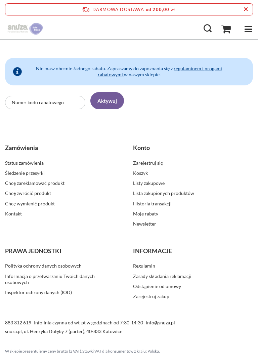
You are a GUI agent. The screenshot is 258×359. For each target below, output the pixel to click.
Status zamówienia (24, 163)
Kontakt (13, 213)
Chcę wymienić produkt (30, 203)
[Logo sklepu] (25, 29)
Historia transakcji (152, 203)
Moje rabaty (145, 213)
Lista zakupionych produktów (163, 193)
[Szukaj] (207, 29)
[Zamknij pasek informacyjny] (246, 9)
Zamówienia (21, 147)
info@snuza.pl (160, 322)
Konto (141, 147)
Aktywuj (107, 101)
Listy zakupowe (149, 183)
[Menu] (248, 29)
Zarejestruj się (148, 163)
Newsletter (144, 224)
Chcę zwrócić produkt (28, 193)
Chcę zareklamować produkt (34, 183)
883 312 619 (18, 322)
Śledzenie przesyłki (25, 173)
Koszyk (140, 173)
